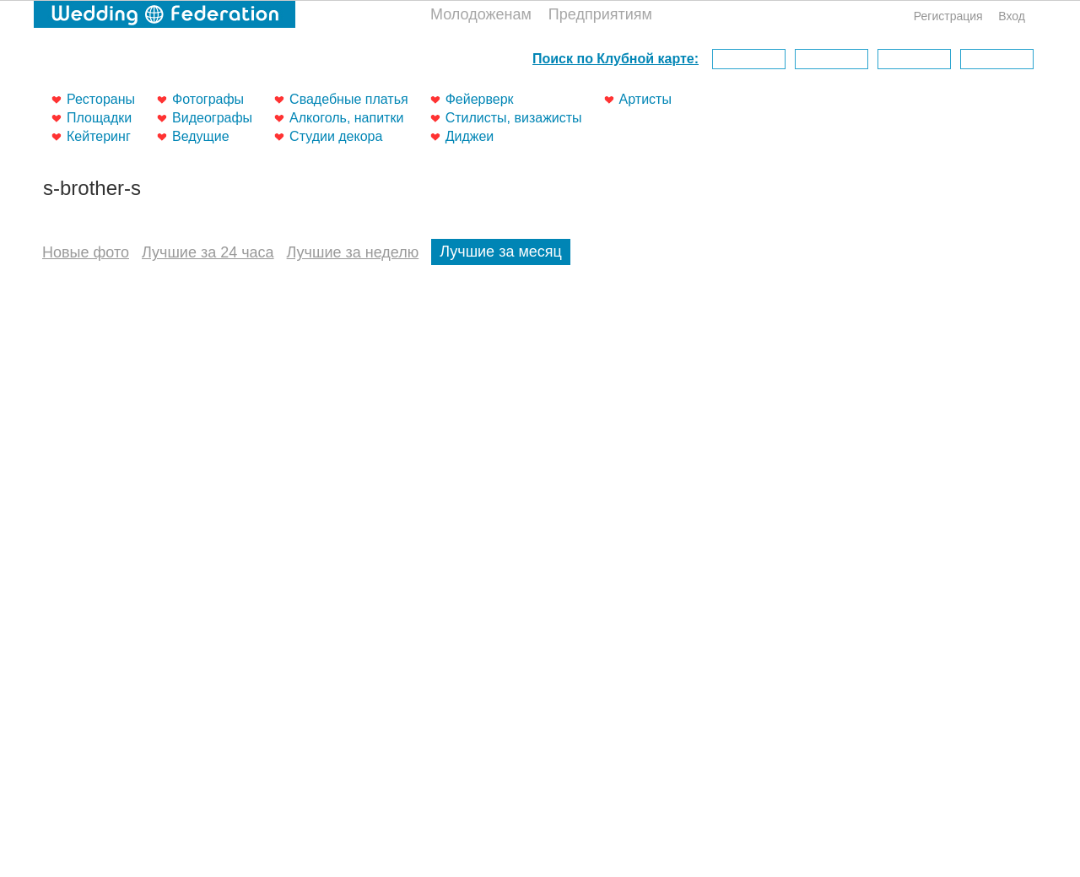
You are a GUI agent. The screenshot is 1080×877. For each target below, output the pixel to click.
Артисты (645, 99)
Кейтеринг (99, 136)
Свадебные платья (348, 99)
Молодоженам (481, 14)
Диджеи (470, 136)
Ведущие (201, 136)
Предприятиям (600, 14)
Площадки (99, 118)
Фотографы (208, 99)
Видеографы (212, 118)
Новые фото (85, 252)
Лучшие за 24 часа (208, 252)
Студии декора (335, 136)
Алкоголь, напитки (346, 118)
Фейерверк (480, 99)
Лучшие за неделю (353, 252)
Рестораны (101, 99)
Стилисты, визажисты (514, 118)
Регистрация (948, 16)
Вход (1011, 16)
